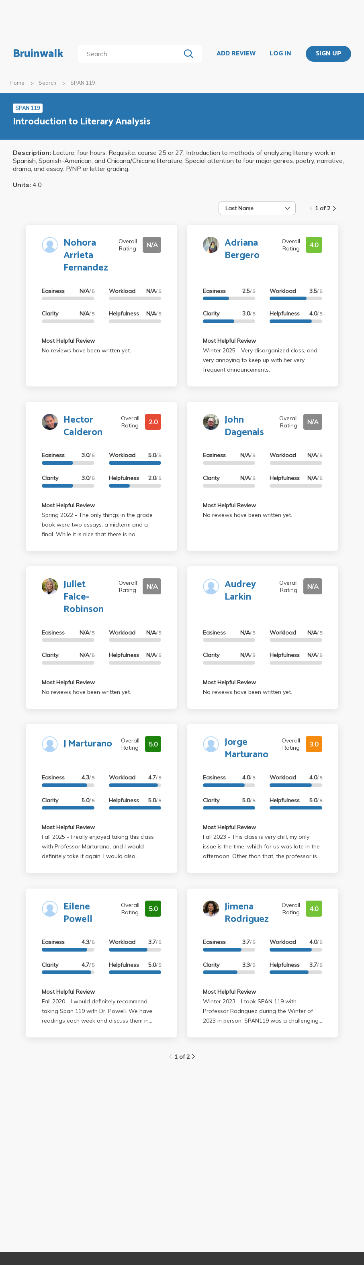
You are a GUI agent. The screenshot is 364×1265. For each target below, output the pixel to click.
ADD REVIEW (236, 54)
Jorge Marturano (246, 748)
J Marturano (87, 744)
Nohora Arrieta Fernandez (85, 255)
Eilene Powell (77, 913)
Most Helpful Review (68, 340)
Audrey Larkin (240, 591)
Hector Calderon (82, 426)
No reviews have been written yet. (86, 350)
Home (17, 82)
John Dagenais (244, 426)
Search (47, 82)
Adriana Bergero (242, 249)
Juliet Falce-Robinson (83, 597)
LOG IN (280, 54)
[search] (131, 54)
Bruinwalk (38, 54)
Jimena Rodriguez (247, 913)
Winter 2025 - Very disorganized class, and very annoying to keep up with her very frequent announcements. (260, 360)
